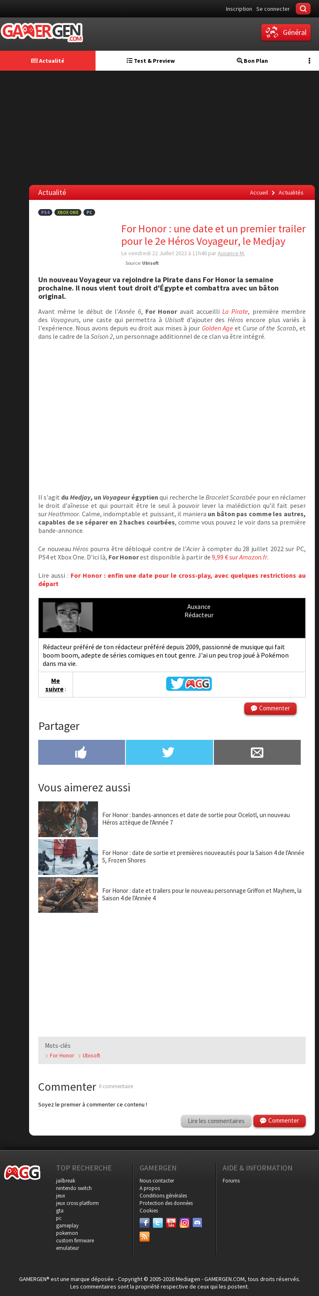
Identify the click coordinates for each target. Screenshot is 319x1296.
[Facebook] (145, 1223)
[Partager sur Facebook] (81, 753)
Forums (231, 1180)
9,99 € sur (239, 557)
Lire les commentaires (216, 1121)
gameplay (67, 1225)
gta (60, 1210)
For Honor (62, 1055)
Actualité (47, 60)
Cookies (149, 1210)
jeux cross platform (77, 1203)
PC (89, 212)
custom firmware (75, 1240)
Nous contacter (157, 1180)
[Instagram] (184, 1223)
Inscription (239, 8)
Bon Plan (252, 60)
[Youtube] (171, 1223)
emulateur (67, 1248)
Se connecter (273, 8)
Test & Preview (151, 60)
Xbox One (68, 212)
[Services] (145, 1237)
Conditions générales (163, 1195)
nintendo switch (74, 1188)
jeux (60, 1195)
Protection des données (166, 1203)
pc (58, 1218)
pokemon (67, 1233)
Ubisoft (91, 1055)
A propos (150, 1188)
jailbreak (65, 1180)
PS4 (45, 212)
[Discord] (198, 1223)
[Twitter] (158, 1223)
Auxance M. (231, 253)
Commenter (274, 708)
